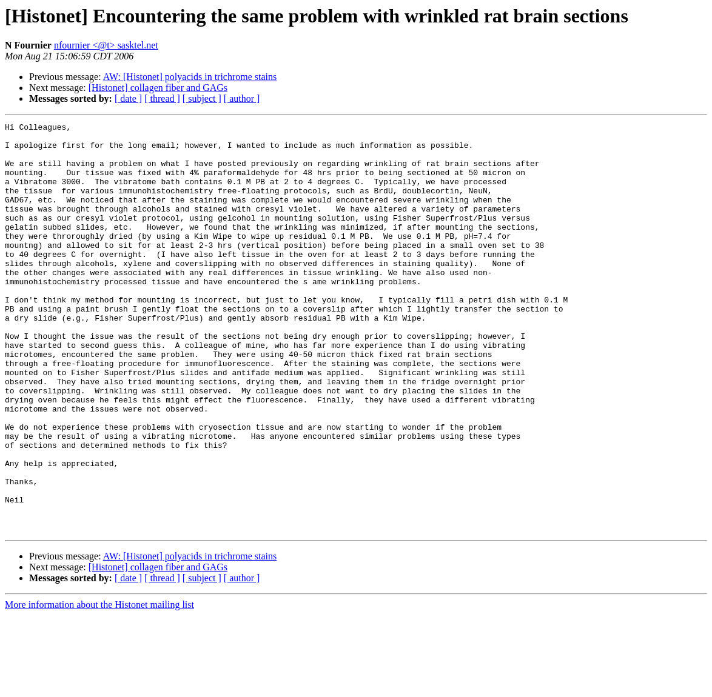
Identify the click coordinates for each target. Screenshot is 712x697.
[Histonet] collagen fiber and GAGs (158, 87)
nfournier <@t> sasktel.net (106, 45)
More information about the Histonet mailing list (99, 686)
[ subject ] (202, 98)
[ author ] (242, 98)
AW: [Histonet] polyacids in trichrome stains (190, 77)
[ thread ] (162, 98)
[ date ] (128, 98)
